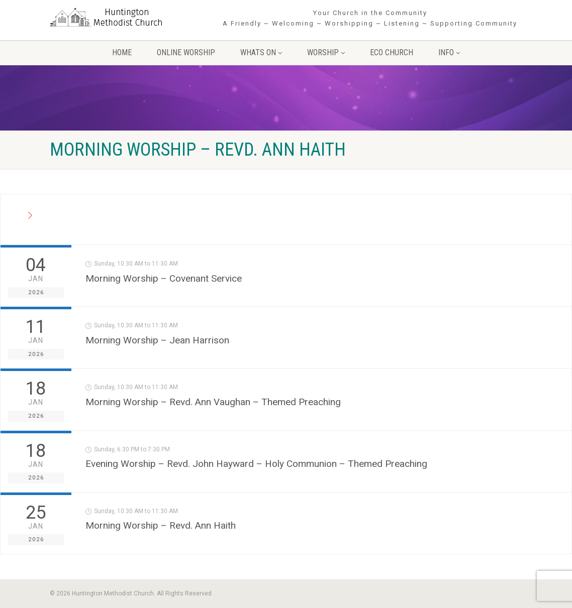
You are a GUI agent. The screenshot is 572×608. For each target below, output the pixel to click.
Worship (326, 52)
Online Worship (186, 52)
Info (449, 52)
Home (122, 52)
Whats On (261, 52)
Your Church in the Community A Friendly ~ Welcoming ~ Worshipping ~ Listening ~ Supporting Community (370, 18)
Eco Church (391, 52)
